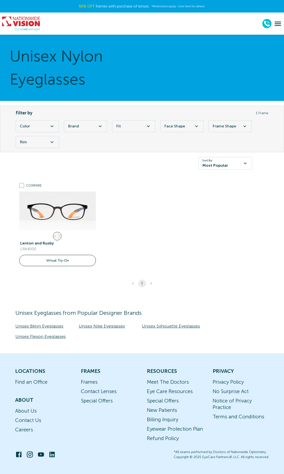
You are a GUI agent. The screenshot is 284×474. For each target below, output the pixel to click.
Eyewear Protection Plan (175, 429)
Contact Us (28, 420)
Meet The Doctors (168, 382)
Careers (24, 430)
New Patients (162, 410)
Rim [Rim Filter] (37, 142)
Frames (89, 382)
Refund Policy (163, 438)
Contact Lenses (99, 391)
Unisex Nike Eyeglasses (102, 326)
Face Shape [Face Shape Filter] (181, 126)
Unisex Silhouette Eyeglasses (171, 326)
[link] (57, 210)
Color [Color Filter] (37, 126)
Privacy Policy (228, 382)
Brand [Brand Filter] (85, 126)
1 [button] (142, 283)
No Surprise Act (231, 391)
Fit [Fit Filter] (133, 126)
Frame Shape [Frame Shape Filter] (230, 126)
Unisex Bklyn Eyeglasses (39, 326)
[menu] (278, 24)
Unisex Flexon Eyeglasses (40, 336)
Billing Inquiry (162, 419)
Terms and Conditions (238, 417)
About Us (26, 411)
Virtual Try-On (57, 260)
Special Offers (97, 401)
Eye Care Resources (170, 391)
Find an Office (31, 382)
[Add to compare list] (21, 185)
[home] (21, 23)
